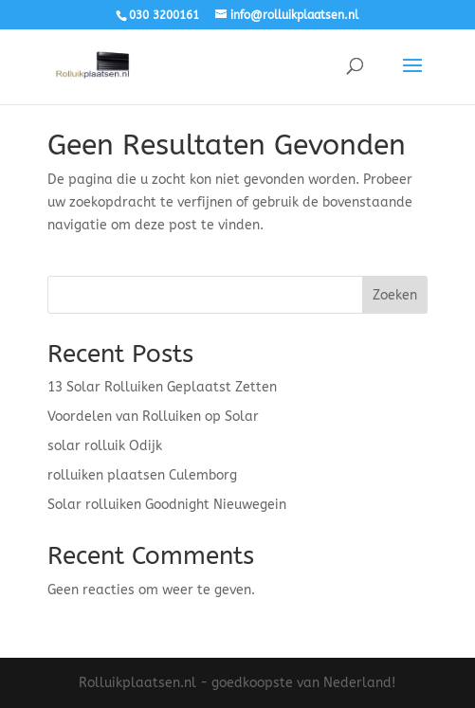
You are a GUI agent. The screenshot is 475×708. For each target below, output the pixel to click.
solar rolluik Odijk (104, 446)
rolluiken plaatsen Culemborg (142, 475)
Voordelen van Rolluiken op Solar (153, 416)
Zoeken (395, 295)
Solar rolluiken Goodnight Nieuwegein (166, 505)
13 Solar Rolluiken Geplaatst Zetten (162, 387)
